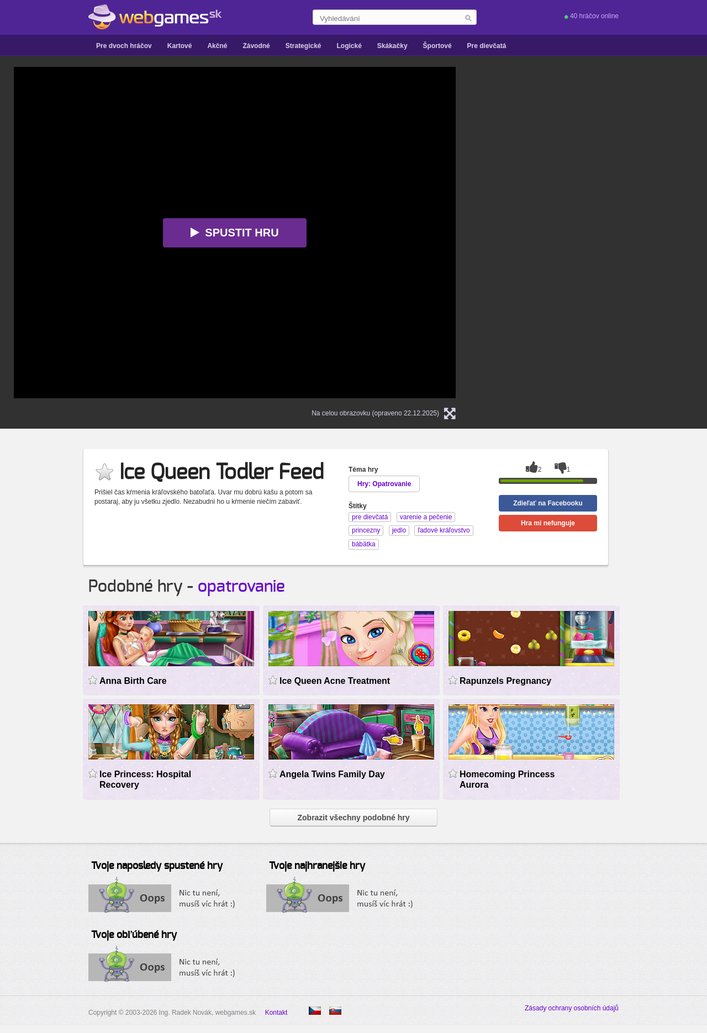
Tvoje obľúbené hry (134, 935)
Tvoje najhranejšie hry (317, 866)
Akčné (217, 46)
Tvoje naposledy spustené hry (157, 866)
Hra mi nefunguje (548, 523)
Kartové (179, 46)
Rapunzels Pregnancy (505, 681)
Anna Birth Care (133, 681)
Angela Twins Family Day (332, 774)
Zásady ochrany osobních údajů (572, 1008)
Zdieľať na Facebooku (548, 503)
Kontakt (276, 1012)
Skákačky (392, 46)
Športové (437, 46)
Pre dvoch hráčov (124, 46)
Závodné (256, 46)
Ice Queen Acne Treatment (334, 681)
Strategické (303, 46)
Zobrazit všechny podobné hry (353, 817)
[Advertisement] (610, 232)
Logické (348, 46)
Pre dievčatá (486, 46)
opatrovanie (241, 586)
